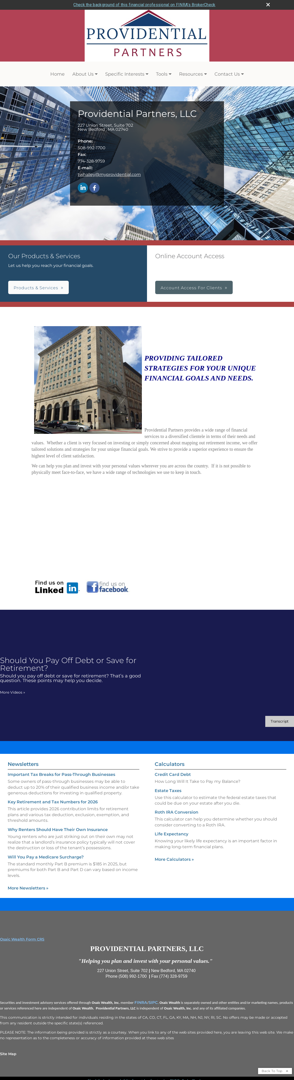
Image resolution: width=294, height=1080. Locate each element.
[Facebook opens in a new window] (94, 188)
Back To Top (275, 1071)
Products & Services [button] (36, 287)
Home (57, 74)
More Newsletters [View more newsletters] (28, 888)
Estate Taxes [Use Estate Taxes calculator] (168, 790)
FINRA (140, 1002)
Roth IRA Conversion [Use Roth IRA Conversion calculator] (176, 812)
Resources (191, 74)
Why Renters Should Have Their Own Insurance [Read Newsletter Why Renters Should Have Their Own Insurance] (58, 829)
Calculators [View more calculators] (169, 764)
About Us (83, 74)
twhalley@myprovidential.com (109, 174)
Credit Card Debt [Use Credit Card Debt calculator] (173, 774)
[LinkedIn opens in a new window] (83, 188)
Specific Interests (124, 74)
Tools (162, 74)
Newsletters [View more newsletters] (23, 764)
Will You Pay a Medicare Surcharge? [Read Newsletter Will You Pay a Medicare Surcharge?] (46, 857)
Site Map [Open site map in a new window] (8, 1054)
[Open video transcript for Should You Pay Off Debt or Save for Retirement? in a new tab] (279, 721)
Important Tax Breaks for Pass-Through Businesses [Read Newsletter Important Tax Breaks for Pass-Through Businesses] (61, 774)
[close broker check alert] (268, 5)
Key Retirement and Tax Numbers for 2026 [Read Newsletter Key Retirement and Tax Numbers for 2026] (53, 801)
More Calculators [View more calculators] (174, 859)
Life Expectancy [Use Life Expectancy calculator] (171, 834)
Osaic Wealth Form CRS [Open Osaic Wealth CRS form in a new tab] (22, 939)
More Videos (12, 692)
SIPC (153, 1002)
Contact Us (227, 74)
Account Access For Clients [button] (191, 287)
